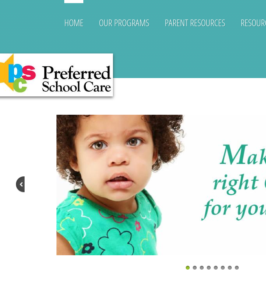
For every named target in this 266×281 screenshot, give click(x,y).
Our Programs (124, 22)
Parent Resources (195, 22)
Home (73, 22)
